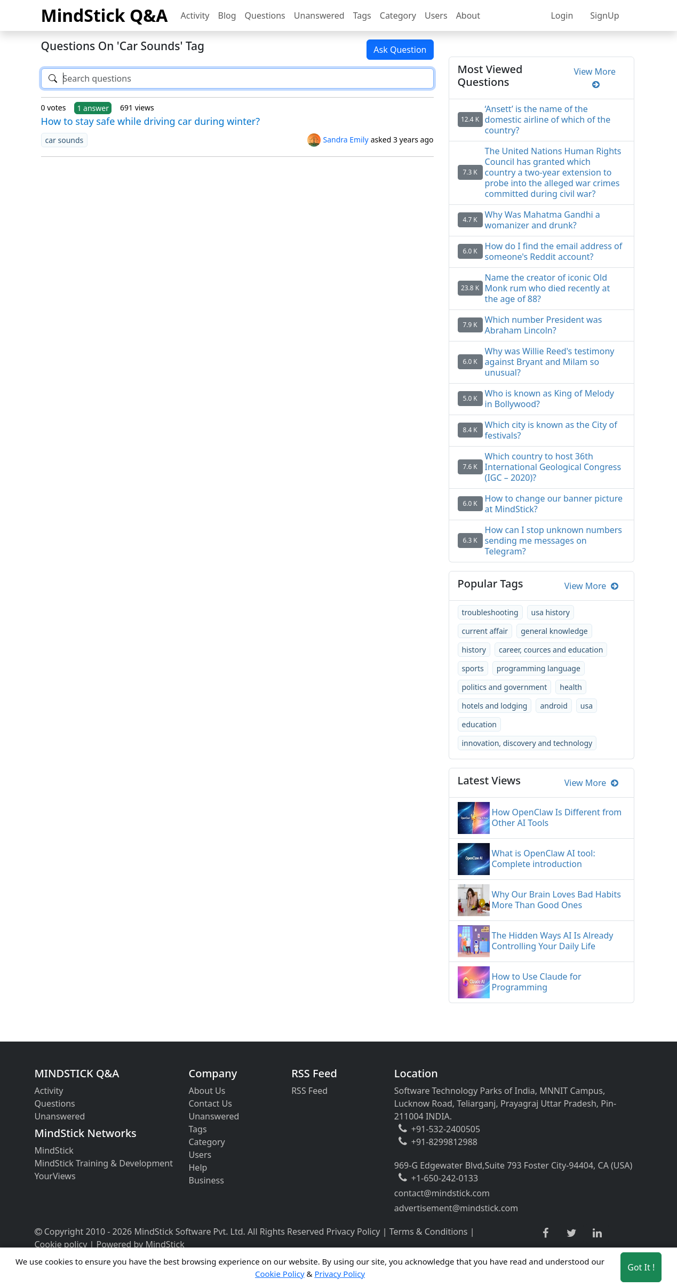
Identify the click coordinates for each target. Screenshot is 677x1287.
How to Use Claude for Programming (537, 981)
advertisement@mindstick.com (456, 1208)
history (474, 650)
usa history (550, 612)
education (479, 724)
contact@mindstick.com (442, 1193)
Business (206, 1180)
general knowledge (554, 631)
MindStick (54, 1150)
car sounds (64, 140)
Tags (362, 15)
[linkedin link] (597, 1234)
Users (436, 15)
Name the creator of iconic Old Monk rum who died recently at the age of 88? (547, 288)
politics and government (504, 687)
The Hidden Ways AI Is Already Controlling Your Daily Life (553, 940)
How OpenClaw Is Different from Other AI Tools (557, 817)
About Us (207, 1091)
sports (473, 668)
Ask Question (399, 49)
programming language (538, 668)
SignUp (604, 15)
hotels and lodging (495, 706)
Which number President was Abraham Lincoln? (543, 325)
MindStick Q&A (104, 15)
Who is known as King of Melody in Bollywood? (549, 398)
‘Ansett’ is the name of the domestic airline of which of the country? (548, 120)
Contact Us (210, 1103)
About (468, 15)
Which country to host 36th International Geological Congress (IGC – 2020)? (553, 467)
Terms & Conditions (428, 1231)
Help (198, 1167)
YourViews (55, 1176)
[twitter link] (572, 1234)
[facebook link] (545, 1233)
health (571, 687)
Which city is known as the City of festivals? (551, 430)
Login (562, 15)
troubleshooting (490, 612)
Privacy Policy (353, 1231)
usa (586, 706)
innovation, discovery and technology (527, 743)
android (553, 706)
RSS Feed (309, 1091)
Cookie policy (61, 1244)
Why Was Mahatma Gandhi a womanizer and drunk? (542, 220)
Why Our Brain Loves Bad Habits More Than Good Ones (556, 899)
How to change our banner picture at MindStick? (554, 503)
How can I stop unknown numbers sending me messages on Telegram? (553, 541)
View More (595, 78)
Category (398, 15)
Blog (227, 15)
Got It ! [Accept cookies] (641, 1267)
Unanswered (319, 15)
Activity (195, 15)
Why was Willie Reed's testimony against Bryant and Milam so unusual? (550, 362)
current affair (485, 631)
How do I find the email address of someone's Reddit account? (554, 251)
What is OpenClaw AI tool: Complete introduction (543, 858)
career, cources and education (551, 650)
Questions (265, 15)
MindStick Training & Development (104, 1163)
